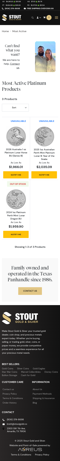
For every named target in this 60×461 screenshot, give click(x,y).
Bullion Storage (9, 375)
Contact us (8, 389)
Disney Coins (51, 371)
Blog (35, 402)
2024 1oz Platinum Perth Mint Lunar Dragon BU (16, 215)
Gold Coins (7, 368)
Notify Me (16, 175)
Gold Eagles (39, 368)
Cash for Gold (28, 375)
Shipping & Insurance (44, 398)
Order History (10, 402)
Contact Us (30, 290)
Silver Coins (23, 368)
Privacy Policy (10, 393)
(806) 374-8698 (12, 8)
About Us (37, 389)
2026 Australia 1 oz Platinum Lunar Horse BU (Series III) (16, 152)
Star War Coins (9, 371)
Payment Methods (42, 393)
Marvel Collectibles (31, 371)
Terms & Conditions (13, 398)
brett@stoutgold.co (17, 424)
